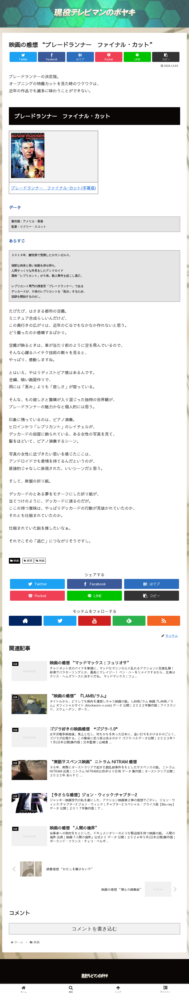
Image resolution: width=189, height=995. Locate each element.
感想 (28, 560)
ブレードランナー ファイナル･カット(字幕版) (53, 188)
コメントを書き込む (94, 931)
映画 (14, 560)
